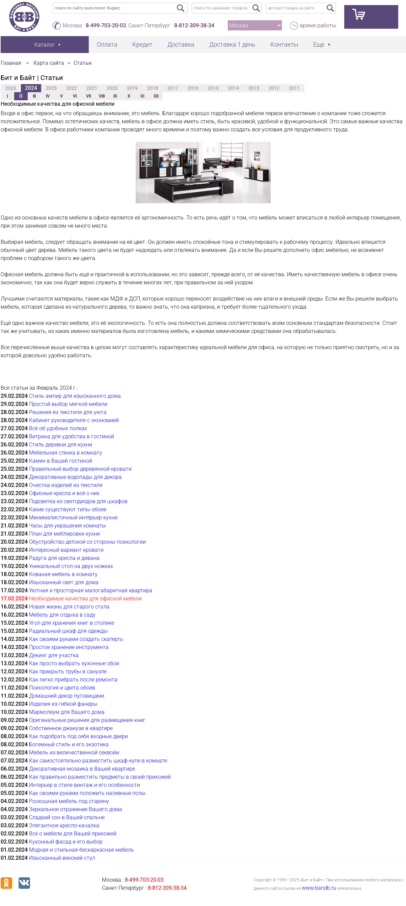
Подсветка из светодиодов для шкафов (78, 501)
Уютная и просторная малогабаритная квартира (90, 590)
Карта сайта (48, 63)
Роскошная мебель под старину (69, 801)
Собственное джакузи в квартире (71, 728)
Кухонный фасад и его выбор (66, 841)
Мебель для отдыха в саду (62, 615)
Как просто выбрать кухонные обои (74, 663)
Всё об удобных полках (58, 428)
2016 (193, 88)
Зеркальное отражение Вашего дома (75, 809)
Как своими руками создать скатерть (76, 639)
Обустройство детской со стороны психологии (87, 542)
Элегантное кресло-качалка (64, 825)
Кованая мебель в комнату (63, 574)
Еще (318, 44)
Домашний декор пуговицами (66, 696)
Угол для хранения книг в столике (71, 623)
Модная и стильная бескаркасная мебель (81, 850)
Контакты (284, 44)
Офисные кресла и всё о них (64, 493)
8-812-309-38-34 (194, 25)
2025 (10, 88)
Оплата (107, 44)
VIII (102, 96)
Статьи (82, 63)
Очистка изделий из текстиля (66, 485)
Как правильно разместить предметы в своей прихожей (100, 777)
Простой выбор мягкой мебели (68, 404)
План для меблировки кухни (64, 533)
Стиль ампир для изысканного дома (75, 396)
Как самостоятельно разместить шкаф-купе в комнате (98, 760)
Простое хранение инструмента (69, 647)
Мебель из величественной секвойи (74, 752)
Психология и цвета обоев (62, 687)
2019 (132, 88)
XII (156, 96)
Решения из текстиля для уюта (68, 412)
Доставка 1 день (232, 44)
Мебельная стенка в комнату (65, 452)
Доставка (180, 44)
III (34, 96)
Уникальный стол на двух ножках (71, 566)
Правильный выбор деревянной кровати (80, 469)
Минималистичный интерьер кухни (73, 517)
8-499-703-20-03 (106, 25)
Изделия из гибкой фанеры (63, 704)
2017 (172, 88)
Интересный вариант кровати (66, 550)
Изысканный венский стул (62, 858)
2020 (112, 88)
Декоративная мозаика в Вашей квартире (82, 769)
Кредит (142, 44)
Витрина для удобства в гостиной (71, 436)
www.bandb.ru (319, 888)
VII (88, 96)
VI (75, 96)
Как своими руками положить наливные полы (87, 793)
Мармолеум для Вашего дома (67, 712)
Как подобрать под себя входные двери (78, 736)
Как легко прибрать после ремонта (73, 679)
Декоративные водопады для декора (75, 477)
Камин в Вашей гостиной (60, 461)
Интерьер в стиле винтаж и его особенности (84, 785)
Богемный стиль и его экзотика (69, 744)
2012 (274, 88)
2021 (91, 88)
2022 (71, 88)
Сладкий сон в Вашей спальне (67, 817)
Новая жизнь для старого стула (69, 606)
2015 (213, 88)
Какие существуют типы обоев (67, 509)
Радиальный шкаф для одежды (68, 631)
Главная (11, 63)
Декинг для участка (54, 655)
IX (115, 96)
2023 (51, 88)
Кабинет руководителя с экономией (74, 420)
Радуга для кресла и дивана (64, 558)
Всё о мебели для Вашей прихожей (72, 833)
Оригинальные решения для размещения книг (87, 720)
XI (142, 96)
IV (48, 96)
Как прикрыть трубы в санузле (68, 671)
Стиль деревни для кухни (60, 444)
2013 (253, 88)
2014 (233, 88)
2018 (152, 88)
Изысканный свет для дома (64, 582)
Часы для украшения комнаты (67, 525)
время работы (318, 25)
